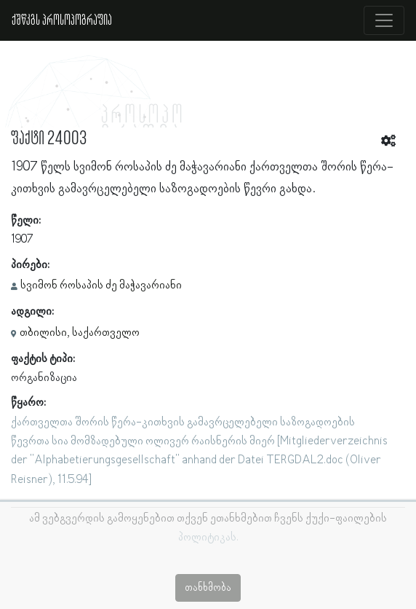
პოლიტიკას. (208, 537)
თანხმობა (208, 588)
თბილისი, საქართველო (80, 332)
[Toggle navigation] (384, 20)
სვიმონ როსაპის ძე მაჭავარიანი (101, 285)
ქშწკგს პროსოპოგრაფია (62, 20)
